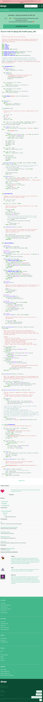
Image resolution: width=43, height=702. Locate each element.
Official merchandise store (5, 673)
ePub (14, 548)
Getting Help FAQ (4, 638)
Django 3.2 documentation (6, 511)
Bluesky (2, 656)
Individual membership (5, 629)
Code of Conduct (4, 610)
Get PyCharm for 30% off (21, 26)
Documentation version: (36, 697)
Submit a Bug (3, 625)
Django (3, 6)
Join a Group (3, 621)
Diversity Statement (4, 612)
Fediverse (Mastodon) (5, 654)
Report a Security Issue (5, 627)
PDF (11, 548)
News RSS (2, 660)
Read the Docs (7, 549)
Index (2, 527)
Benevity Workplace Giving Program (7, 675)
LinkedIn (2, 658)
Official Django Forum (5, 536)
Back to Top (21, 480)
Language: (39, 694)
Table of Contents (14, 527)
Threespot (3, 692)
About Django (3, 603)
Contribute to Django (4, 623)
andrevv (3, 695)
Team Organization (4, 607)
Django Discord (3, 640)
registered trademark (30, 698)
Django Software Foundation (6, 608)
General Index (4, 503)
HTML (9, 548)
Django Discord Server (5, 532)
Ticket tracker (3, 541)
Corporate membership (5, 671)
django (5, 514)
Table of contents (5, 501)
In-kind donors (4, 687)
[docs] (3, 108)
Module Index (6, 527)
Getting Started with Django (6, 605)
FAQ (1, 522)
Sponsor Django (3, 669)
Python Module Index (5, 505)
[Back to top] (40, 700)
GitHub (2, 651)
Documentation (5, 10)
